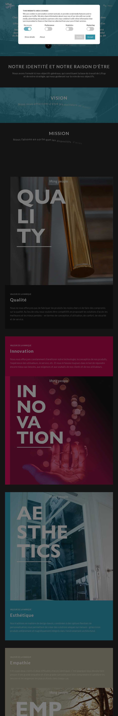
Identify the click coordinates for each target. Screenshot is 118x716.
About (42, 37)
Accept (90, 37)
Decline (79, 37)
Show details (30, 37)
